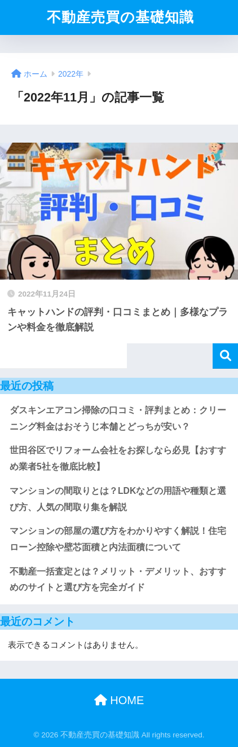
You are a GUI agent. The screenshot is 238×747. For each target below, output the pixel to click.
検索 (225, 356)
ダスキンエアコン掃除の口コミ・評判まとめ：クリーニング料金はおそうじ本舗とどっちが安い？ (118, 418)
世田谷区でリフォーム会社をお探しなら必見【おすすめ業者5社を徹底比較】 (118, 458)
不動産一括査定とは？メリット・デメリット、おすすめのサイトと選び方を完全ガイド (118, 580)
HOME (119, 700)
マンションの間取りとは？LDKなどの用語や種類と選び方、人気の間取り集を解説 (118, 499)
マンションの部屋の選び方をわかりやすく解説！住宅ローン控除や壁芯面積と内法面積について (118, 539)
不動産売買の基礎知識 (120, 17)
